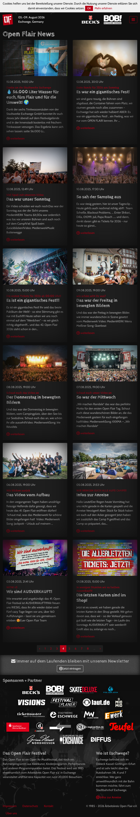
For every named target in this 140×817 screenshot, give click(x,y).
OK (89, 8)
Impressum (10, 806)
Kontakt (48, 806)
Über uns (11, 813)
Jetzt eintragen (70, 668)
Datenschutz (30, 806)
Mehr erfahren (103, 8)
